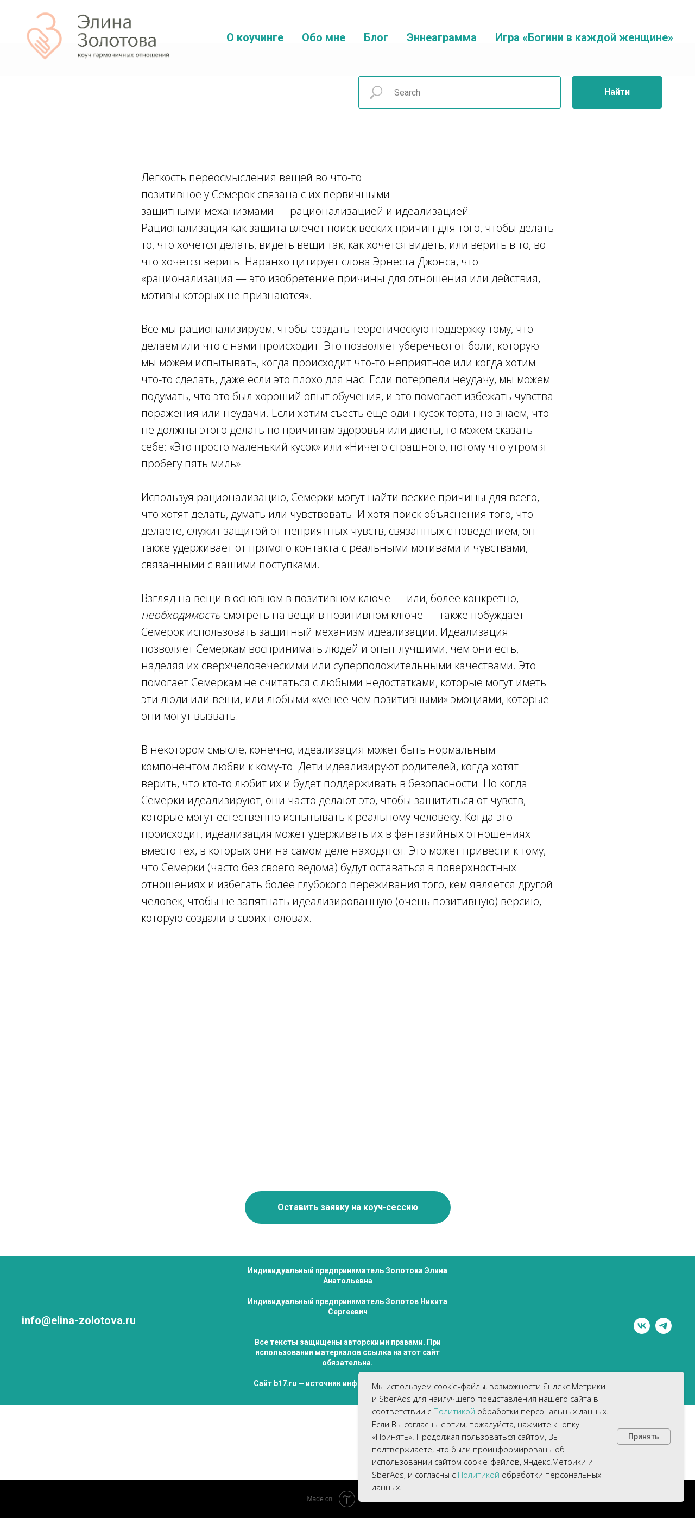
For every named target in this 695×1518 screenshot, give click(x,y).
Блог (376, 37)
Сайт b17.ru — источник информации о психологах (348, 1383)
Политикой (454, 1411)
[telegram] (663, 1331)
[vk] (642, 1331)
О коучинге (254, 37)
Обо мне (323, 37)
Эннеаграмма (442, 37)
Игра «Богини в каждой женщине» (584, 37)
